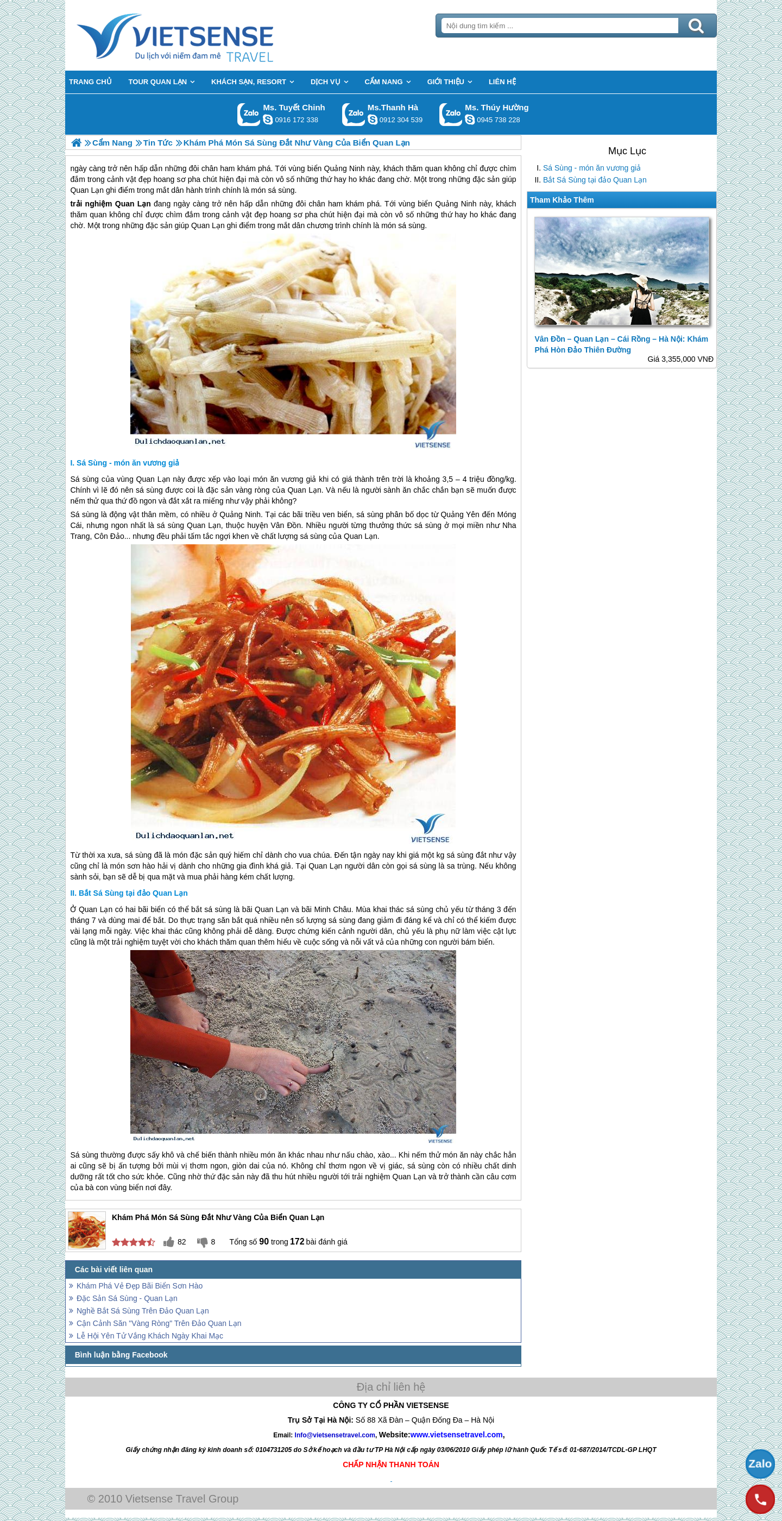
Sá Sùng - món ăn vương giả (592, 168)
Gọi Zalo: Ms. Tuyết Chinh (249, 114)
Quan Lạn (133, 203)
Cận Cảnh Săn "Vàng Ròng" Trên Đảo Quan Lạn (159, 1323)
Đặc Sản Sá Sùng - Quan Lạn (127, 1298)
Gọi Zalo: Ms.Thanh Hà (354, 114)
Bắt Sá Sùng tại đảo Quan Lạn (595, 179)
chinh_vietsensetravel (267, 119)
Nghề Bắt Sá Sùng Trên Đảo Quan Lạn (143, 1310)
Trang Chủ (202, 35)
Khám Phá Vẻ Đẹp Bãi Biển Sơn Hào (140, 1285)
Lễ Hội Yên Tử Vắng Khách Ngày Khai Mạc (150, 1335)
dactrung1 (469, 119)
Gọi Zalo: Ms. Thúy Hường (451, 114)
